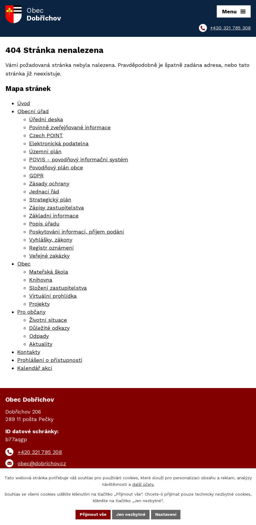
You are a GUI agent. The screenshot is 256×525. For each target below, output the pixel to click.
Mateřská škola (48, 272)
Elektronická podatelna (59, 143)
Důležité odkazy (49, 328)
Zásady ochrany (49, 183)
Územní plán (45, 151)
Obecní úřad (33, 111)
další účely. (143, 484)
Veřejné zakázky (49, 256)
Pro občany (31, 312)
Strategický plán (50, 199)
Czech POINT (46, 135)
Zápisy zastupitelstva (56, 207)
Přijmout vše (93, 514)
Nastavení (165, 514)
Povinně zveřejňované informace (70, 127)
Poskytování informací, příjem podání (76, 231)
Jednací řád (44, 191)
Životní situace (48, 320)
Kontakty (28, 352)
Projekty (39, 304)
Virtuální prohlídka (53, 296)
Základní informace (53, 215)
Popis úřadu (44, 223)
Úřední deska (46, 119)
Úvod (23, 103)
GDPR (36, 175)
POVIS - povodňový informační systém (78, 159)
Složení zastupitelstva (58, 288)
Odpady (39, 336)
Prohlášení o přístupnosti (49, 360)
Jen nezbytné (130, 514)
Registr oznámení (51, 248)
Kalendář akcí (34, 368)
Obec (24, 264)
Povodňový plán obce (56, 167)
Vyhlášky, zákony (50, 240)
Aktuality (40, 344)
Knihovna (40, 280)
